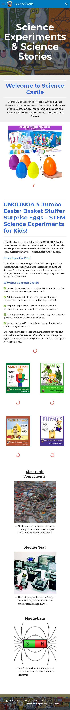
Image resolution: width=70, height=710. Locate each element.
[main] (35, 41)
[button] (3, 4)
